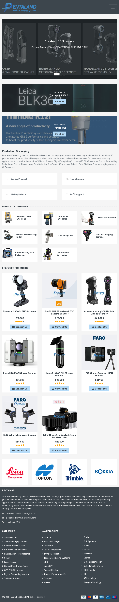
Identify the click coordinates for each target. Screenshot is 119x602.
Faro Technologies (51, 541)
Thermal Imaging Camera (14, 541)
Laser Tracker (9, 562)
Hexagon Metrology (91, 582)
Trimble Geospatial (51, 554)
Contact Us (19, 327)
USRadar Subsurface (92, 566)
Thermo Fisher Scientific (54, 574)
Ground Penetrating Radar (15, 566)
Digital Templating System (15, 574)
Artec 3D (47, 537)
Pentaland (21, 597)
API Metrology (89, 578)
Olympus (47, 578)
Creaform (47, 545)
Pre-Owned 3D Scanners (14, 550)
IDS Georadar (89, 570)
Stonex (86, 558)
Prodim (86, 537)
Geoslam (87, 554)
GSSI (45, 562)
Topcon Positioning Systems (56, 558)
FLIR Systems (89, 541)
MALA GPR (47, 566)
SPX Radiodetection (92, 562)
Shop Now (59, 56)
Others (6, 558)
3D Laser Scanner (11, 578)
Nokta (85, 545)
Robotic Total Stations (13, 545)
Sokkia (46, 582)
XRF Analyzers (9, 537)
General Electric (50, 570)
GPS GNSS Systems (12, 570)
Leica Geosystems (51, 550)
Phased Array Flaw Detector (16, 554)
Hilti (84, 574)
